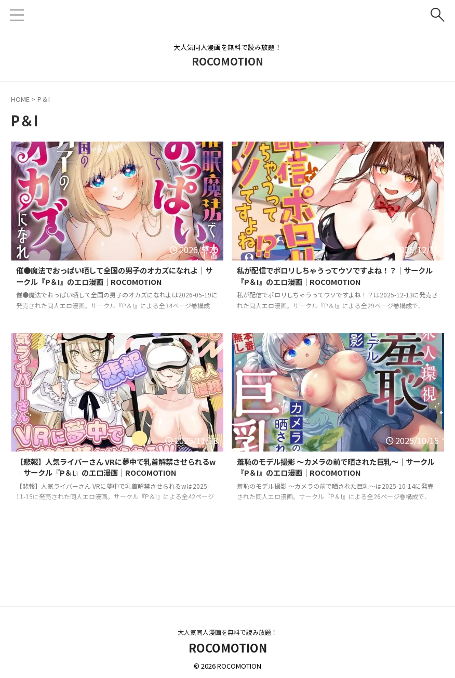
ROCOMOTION (227, 61)
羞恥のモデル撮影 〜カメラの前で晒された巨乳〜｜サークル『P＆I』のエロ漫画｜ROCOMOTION (337, 468)
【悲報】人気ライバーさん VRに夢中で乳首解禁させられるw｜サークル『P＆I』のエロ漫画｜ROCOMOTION (113, 474)
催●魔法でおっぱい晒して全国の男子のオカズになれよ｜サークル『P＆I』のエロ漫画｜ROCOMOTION (116, 277)
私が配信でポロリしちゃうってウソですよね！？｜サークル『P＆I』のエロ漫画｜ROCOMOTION (336, 277)
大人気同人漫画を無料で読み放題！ (227, 632)
